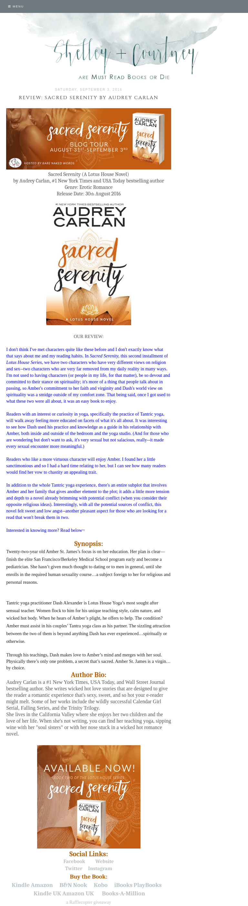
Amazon (42, 885)
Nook (80, 885)
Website (104, 861)
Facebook (74, 861)
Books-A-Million (123, 893)
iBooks (123, 885)
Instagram (100, 868)
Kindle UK (47, 893)
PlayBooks (148, 885)
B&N (65, 885)
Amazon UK (78, 893)
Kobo (101, 885)
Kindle (21, 885)
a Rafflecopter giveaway (88, 902)
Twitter (73, 868)
